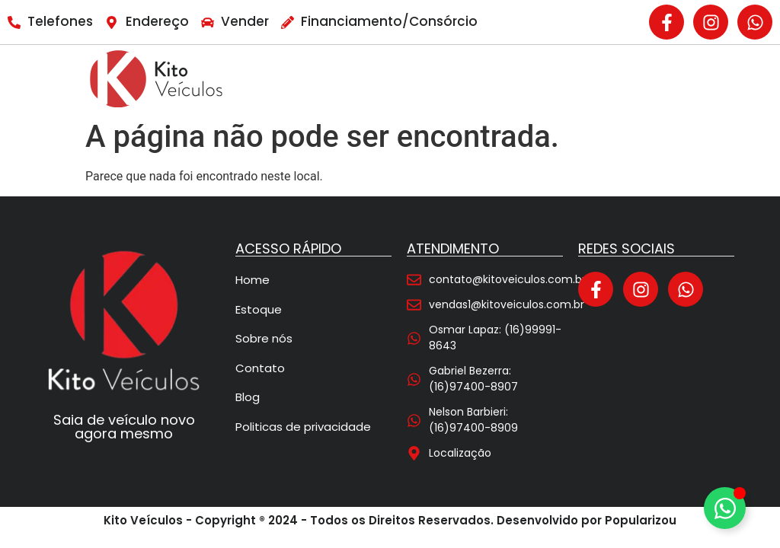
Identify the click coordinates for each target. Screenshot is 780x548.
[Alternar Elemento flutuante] (725, 508)
